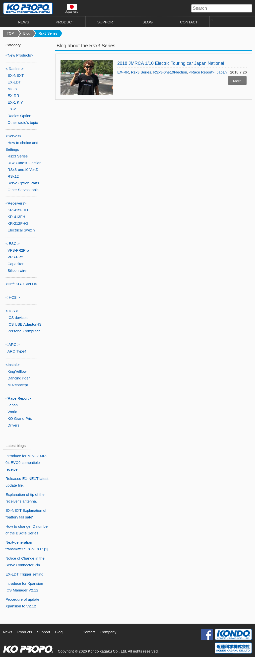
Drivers (13, 425)
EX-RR (123, 72)
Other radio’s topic (22, 122)
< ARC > (12, 344)
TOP (10, 33)
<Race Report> (201, 72)
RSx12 (13, 176)
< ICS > (11, 311)
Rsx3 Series (48, 33)
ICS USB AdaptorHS (24, 324)
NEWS (23, 22)
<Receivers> (15, 203)
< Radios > (14, 69)
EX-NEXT (15, 75)
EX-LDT (14, 82)
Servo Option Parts (23, 183)
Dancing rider (18, 378)
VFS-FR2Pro (18, 250)
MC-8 (12, 89)
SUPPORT (106, 22)
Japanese (71, 8)
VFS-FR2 (15, 257)
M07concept (17, 385)
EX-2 (11, 109)
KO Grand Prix (19, 418)
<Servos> (13, 136)
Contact (88, 632)
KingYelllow (16, 371)
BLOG (147, 22)
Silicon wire (16, 270)
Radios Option (19, 116)
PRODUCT (65, 22)
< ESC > (12, 243)
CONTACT (189, 22)
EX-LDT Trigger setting (24, 574)
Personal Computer (23, 331)
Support (43, 632)
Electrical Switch (21, 230)
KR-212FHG (17, 223)
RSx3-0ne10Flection (170, 72)
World (12, 412)
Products (24, 632)
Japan (222, 72)
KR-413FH (16, 217)
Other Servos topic (22, 190)
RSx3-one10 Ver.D (22, 169)
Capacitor (15, 264)
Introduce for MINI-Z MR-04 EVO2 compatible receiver (26, 462)
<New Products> (19, 55)
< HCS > (12, 297)
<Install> (12, 365)
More (237, 81)
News (7, 632)
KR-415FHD (17, 210)
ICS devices (17, 317)
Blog (26, 33)
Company (108, 632)
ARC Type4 (16, 351)
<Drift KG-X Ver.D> (21, 284)
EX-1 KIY (15, 102)
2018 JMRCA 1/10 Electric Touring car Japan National (170, 63)
